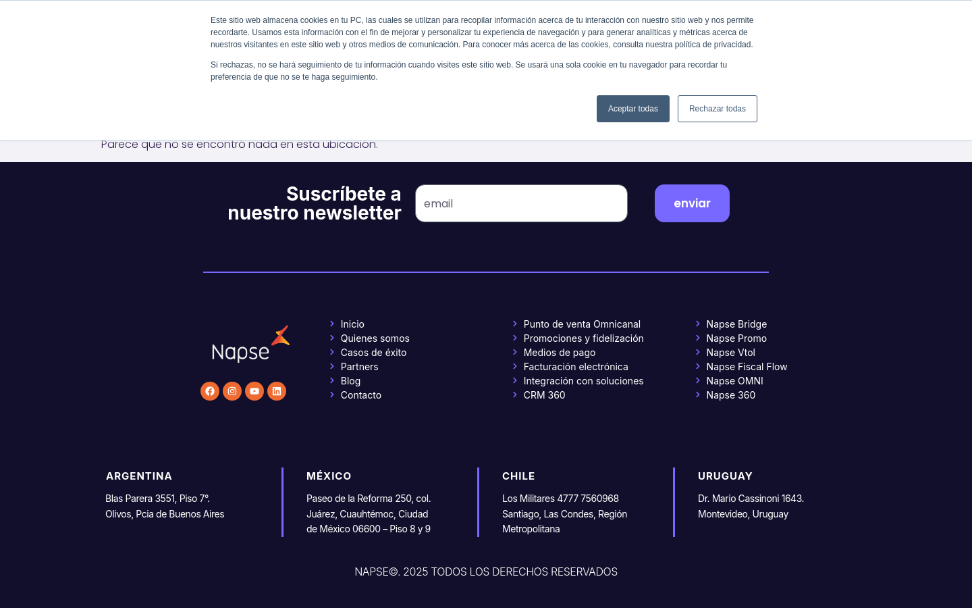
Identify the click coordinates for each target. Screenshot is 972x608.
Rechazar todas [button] (717, 108)
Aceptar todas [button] (633, 108)
